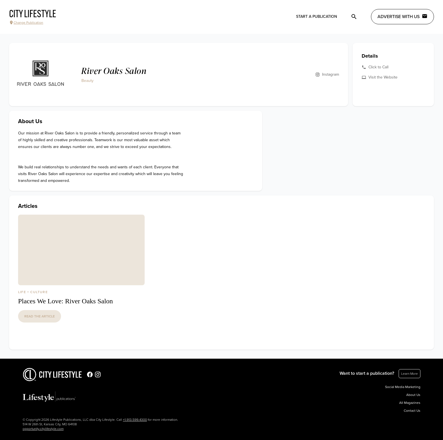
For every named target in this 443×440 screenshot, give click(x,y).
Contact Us (412, 411)
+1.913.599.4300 (135, 420)
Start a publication (316, 16)
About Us (413, 395)
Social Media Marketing (402, 387)
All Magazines (409, 403)
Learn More (409, 374)
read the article (39, 316)
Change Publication (26, 22)
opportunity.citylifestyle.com (43, 429)
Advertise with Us (402, 16)
